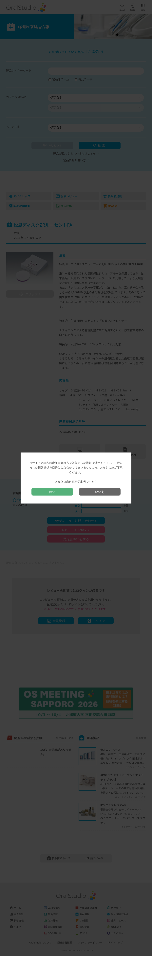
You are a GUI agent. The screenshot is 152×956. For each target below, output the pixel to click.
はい (52, 491)
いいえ (99, 491)
